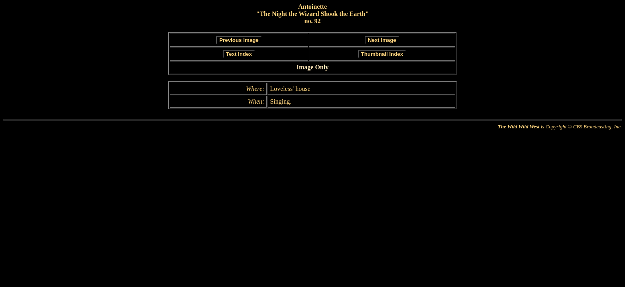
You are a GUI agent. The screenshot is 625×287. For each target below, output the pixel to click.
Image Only (312, 67)
